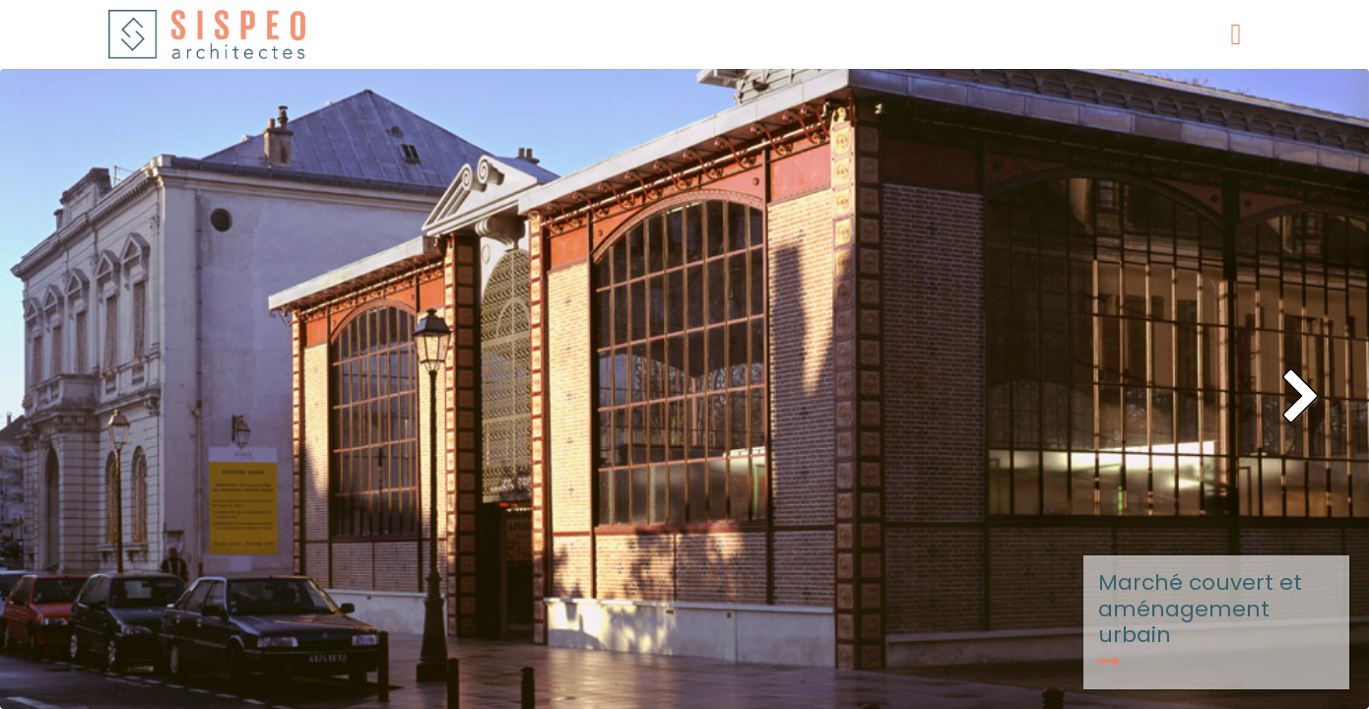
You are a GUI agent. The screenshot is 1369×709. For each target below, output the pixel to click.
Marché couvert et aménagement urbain (1200, 619)
